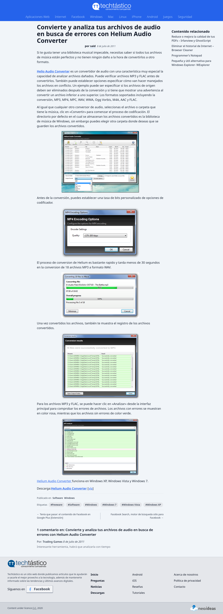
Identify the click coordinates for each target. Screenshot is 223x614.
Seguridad (185, 17)
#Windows (91, 504)
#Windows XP (153, 504)
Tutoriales (138, 593)
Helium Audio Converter (54, 481)
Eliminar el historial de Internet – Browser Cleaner (193, 48)
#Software (74, 504)
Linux (122, 17)
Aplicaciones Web (37, 17)
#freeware (56, 504)
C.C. (35, 608)
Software (58, 498)
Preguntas (97, 580)
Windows (96, 17)
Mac (111, 17)
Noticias (96, 587)
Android (152, 17)
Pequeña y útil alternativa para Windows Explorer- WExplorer (191, 63)
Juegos (168, 17)
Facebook (78, 17)
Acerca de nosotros (186, 574)
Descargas (97, 593)
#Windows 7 (109, 504)
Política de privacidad (187, 580)
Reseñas (137, 587)
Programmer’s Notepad (187, 55)
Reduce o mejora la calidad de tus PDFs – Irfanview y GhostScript (193, 38)
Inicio (94, 574)
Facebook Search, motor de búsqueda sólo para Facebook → (137, 516)
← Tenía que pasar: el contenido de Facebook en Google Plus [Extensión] (63, 516)
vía (90, 488)
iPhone (136, 17)
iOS (134, 580)
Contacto (179, 587)
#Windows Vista (131, 504)
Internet (60, 17)
